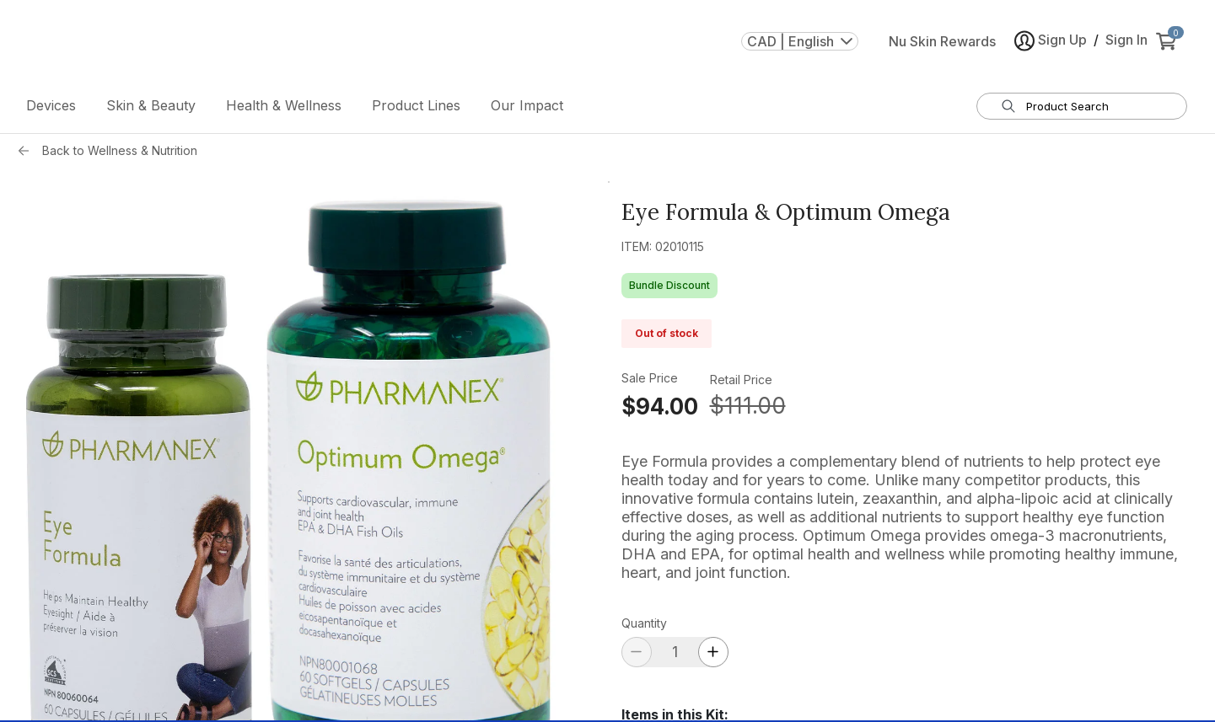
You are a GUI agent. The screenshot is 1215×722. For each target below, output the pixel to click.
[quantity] (674, 651)
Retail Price (741, 379)
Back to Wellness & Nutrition (119, 150)
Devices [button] (51, 105)
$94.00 (659, 406)
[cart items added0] (1169, 41)
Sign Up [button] (1050, 40)
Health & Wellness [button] (283, 105)
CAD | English (799, 41)
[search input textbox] (1092, 106)
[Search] (1008, 106)
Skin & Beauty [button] (151, 105)
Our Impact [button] (527, 105)
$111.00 (748, 406)
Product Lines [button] (416, 105)
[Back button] (27, 151)
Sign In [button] (1126, 39)
